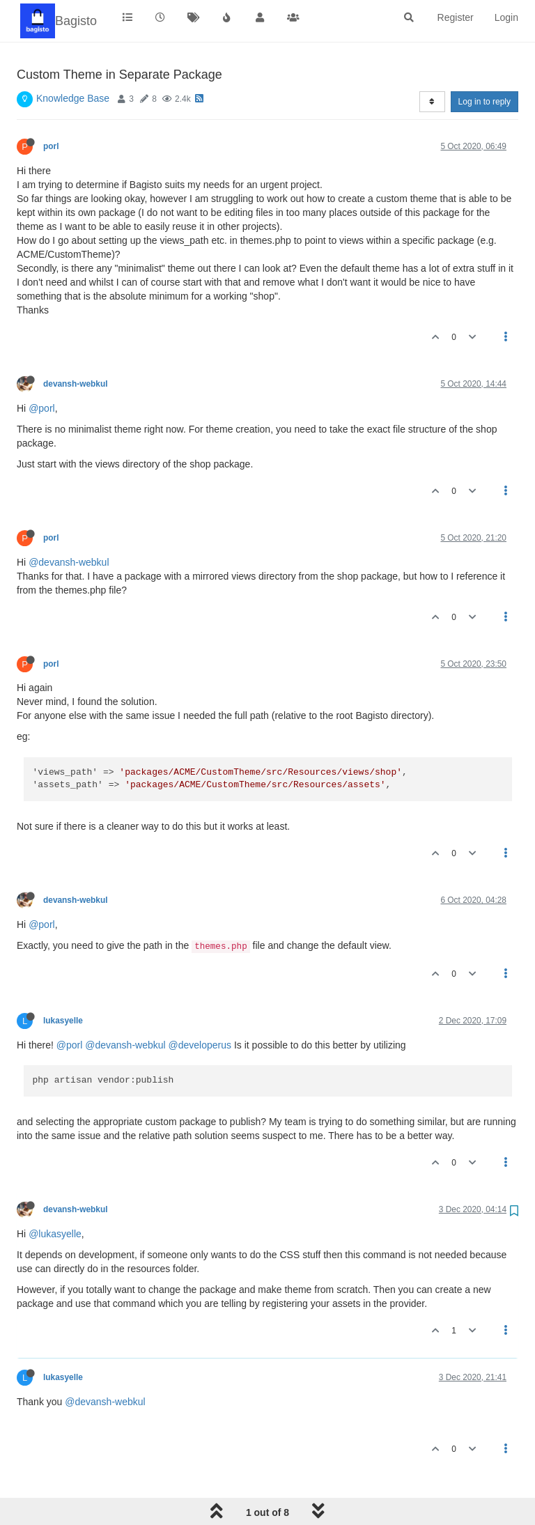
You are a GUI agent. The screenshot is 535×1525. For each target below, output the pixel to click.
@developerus (200, 1045)
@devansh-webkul (69, 562)
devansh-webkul (75, 384)
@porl (42, 408)
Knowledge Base (72, 98)
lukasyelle (63, 1020)
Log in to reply (484, 102)
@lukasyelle (55, 1233)
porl (51, 146)
